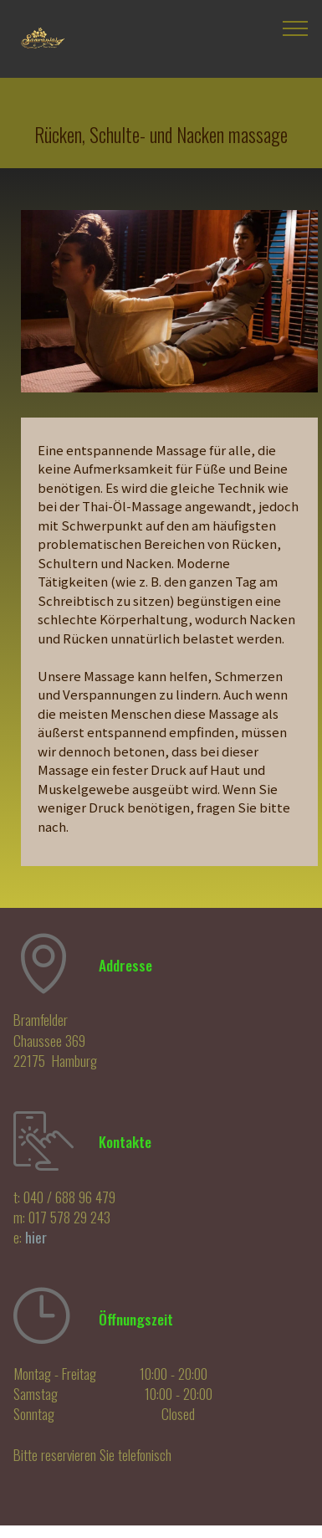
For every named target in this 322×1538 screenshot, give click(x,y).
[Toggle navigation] (296, 27)
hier (36, 1237)
